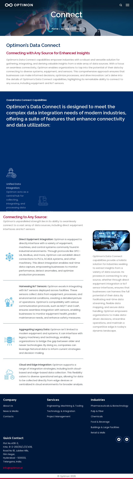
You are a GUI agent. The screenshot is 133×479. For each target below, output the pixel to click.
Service (65, 28)
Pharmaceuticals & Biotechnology (109, 405)
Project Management (58, 416)
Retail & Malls (98, 432)
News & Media (10, 411)
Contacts (8, 416)
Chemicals (97, 416)
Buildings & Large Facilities (105, 427)
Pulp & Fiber (97, 411)
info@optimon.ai (12, 467)
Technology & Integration (61, 411)
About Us (8, 405)
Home (55, 28)
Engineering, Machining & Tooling (65, 405)
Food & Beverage (100, 421)
